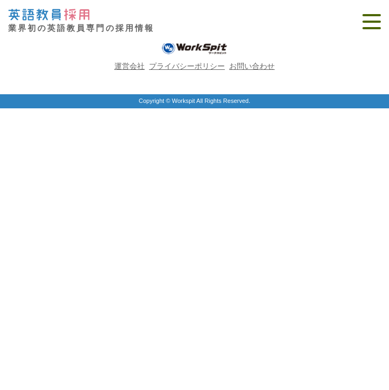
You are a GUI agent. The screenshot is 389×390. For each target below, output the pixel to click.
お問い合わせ (252, 66)
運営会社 (129, 66)
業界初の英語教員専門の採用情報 (81, 21)
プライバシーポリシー (187, 66)
